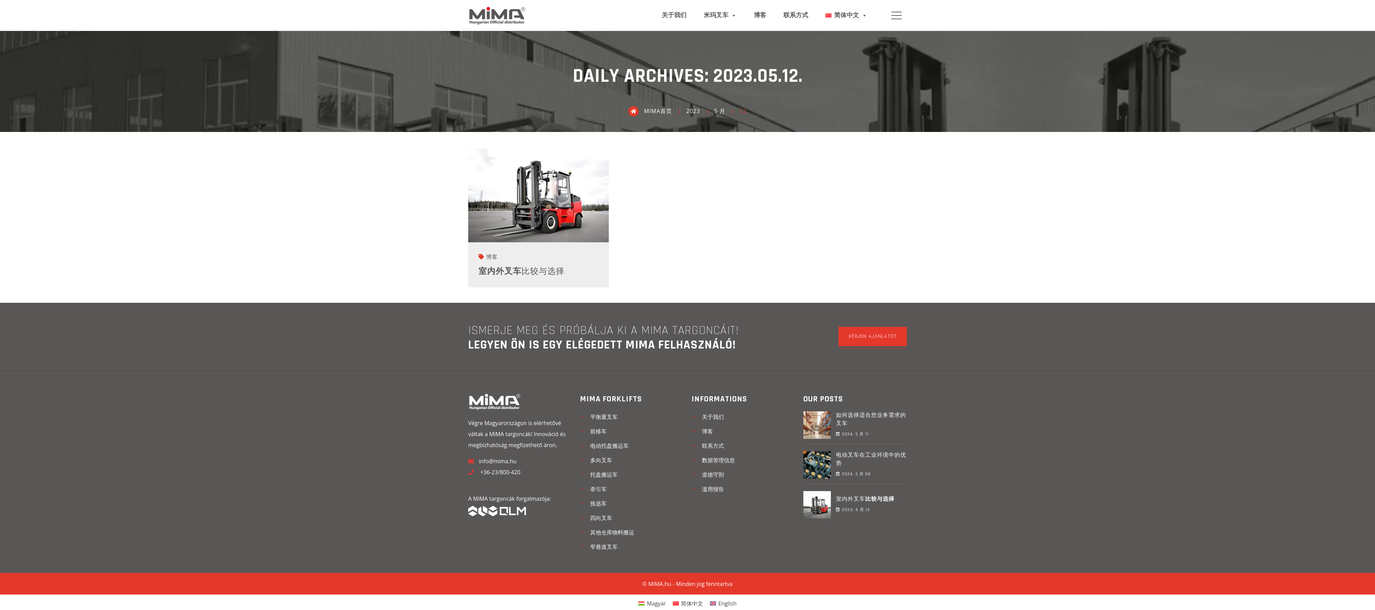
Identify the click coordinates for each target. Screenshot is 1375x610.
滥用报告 (713, 489)
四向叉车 (601, 518)
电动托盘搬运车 (609, 446)
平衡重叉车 (604, 417)
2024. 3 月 (852, 434)
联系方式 (795, 15)
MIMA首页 (650, 111)
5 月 (719, 111)
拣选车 (598, 503)
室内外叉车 (521, 271)
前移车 (598, 431)
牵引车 (598, 489)
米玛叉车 (720, 15)
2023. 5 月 (853, 509)
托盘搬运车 (604, 474)
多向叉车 (601, 460)
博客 (760, 15)
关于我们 (674, 15)
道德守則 (713, 474)
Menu (896, 15)
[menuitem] (652, 603)
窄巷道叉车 (604, 547)
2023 (693, 111)
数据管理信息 (718, 460)
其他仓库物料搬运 (612, 532)
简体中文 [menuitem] (692, 603)
